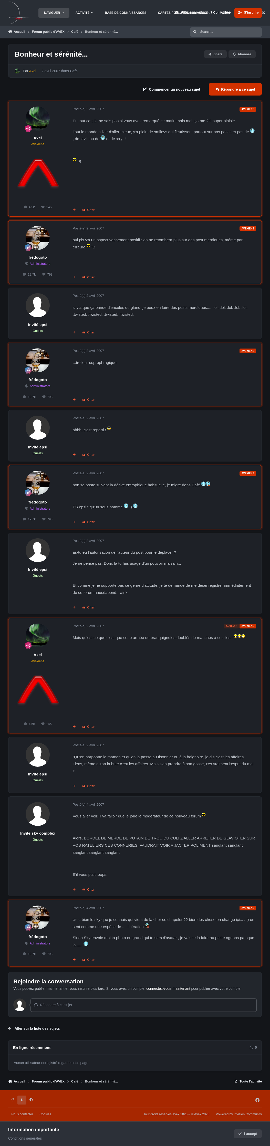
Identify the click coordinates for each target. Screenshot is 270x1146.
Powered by (239, 1114)
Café (73, 71)
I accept (247, 1134)
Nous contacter (22, 1114)
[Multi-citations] (74, 210)
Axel (38, 138)
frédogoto (37, 257)
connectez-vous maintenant (168, 988)
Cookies (45, 1114)
